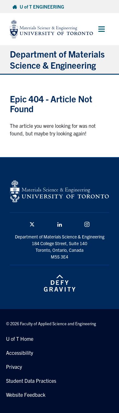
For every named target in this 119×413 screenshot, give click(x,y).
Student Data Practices (31, 380)
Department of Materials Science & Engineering (57, 59)
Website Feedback (25, 394)
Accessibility (19, 352)
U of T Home (19, 338)
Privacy (14, 366)
